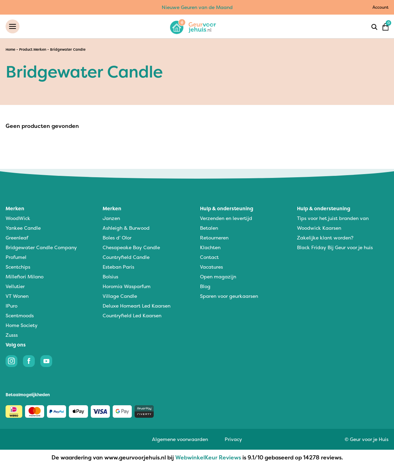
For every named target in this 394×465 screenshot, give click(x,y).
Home (10, 49)
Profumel (16, 257)
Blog (205, 286)
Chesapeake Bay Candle (131, 247)
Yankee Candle (23, 228)
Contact (209, 257)
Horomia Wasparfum (127, 286)
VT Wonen (17, 296)
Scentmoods (20, 315)
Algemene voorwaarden (180, 439)
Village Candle (120, 296)
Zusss (12, 335)
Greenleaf (17, 237)
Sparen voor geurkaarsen (229, 296)
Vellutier (15, 286)
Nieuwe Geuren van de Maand (197, 7)
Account (380, 7)
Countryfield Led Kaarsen (132, 315)
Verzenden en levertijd (226, 218)
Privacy (233, 439)
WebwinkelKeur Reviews (208, 457)
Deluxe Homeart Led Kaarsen (136, 305)
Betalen (209, 228)
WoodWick (18, 218)
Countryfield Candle (126, 257)
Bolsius (110, 276)
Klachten (210, 247)
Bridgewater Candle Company (41, 247)
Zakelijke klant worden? (325, 237)
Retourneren (214, 237)
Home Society (22, 325)
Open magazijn (218, 276)
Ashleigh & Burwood (126, 228)
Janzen (111, 218)
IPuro (11, 305)
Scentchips (18, 266)
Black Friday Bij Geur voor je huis (335, 247)
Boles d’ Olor (117, 237)
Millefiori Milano (24, 276)
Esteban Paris (118, 266)
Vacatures (211, 266)
